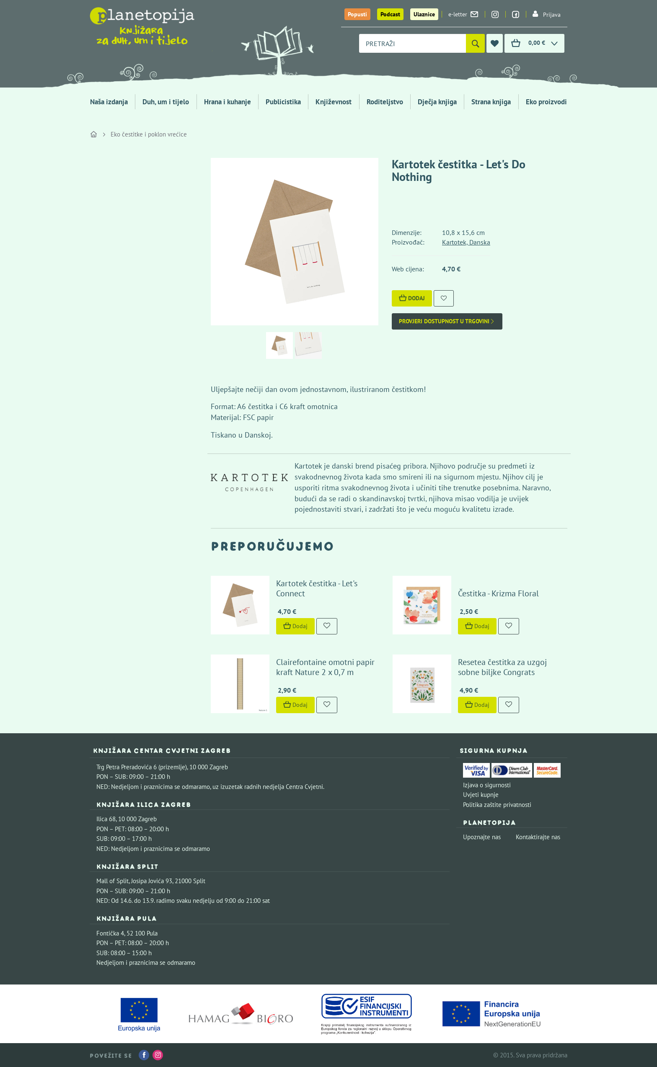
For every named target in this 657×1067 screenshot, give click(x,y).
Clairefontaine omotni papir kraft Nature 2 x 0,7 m (325, 667)
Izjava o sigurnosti (487, 785)
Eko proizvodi (546, 101)
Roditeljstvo (385, 101)
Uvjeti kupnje (481, 795)
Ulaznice (424, 14)
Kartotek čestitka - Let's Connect (316, 588)
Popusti (357, 14)
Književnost (334, 101)
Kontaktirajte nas (538, 837)
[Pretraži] (475, 43)
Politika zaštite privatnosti (497, 805)
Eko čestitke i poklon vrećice (149, 134)
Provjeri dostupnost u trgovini (447, 321)
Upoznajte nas (482, 837)
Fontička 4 (110, 933)
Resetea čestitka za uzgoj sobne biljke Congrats (502, 667)
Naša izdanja (109, 101)
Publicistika (283, 101)
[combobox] (412, 43)
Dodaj (412, 298)
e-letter (463, 14)
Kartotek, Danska (466, 242)
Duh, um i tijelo (165, 101)
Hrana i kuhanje (227, 101)
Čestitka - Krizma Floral (498, 593)
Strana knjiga (491, 101)
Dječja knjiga (437, 101)
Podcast (390, 14)
